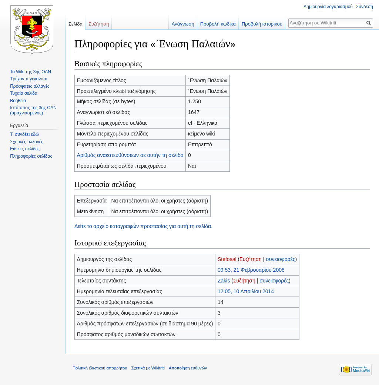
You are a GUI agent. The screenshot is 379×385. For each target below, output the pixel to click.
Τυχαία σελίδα (23, 93)
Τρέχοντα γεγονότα (28, 78)
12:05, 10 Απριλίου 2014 (246, 291)
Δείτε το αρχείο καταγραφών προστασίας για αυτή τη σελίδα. (143, 226)
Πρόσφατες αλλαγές (29, 86)
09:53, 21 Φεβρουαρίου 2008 (251, 270)
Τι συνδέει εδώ (24, 134)
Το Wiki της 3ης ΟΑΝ (30, 71)
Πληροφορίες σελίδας (31, 156)
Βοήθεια (18, 100)
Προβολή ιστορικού (262, 24)
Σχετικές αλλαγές (26, 141)
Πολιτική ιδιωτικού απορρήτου (100, 368)
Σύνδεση (364, 6)
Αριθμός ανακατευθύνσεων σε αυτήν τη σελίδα (130, 155)
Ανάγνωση (183, 24)
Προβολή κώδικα (218, 24)
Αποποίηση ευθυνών (188, 368)
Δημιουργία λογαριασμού (328, 6)
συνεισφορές (280, 259)
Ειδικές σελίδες (25, 148)
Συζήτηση (250, 259)
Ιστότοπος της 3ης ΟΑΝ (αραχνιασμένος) (33, 110)
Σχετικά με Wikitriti (148, 368)
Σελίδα (75, 24)
